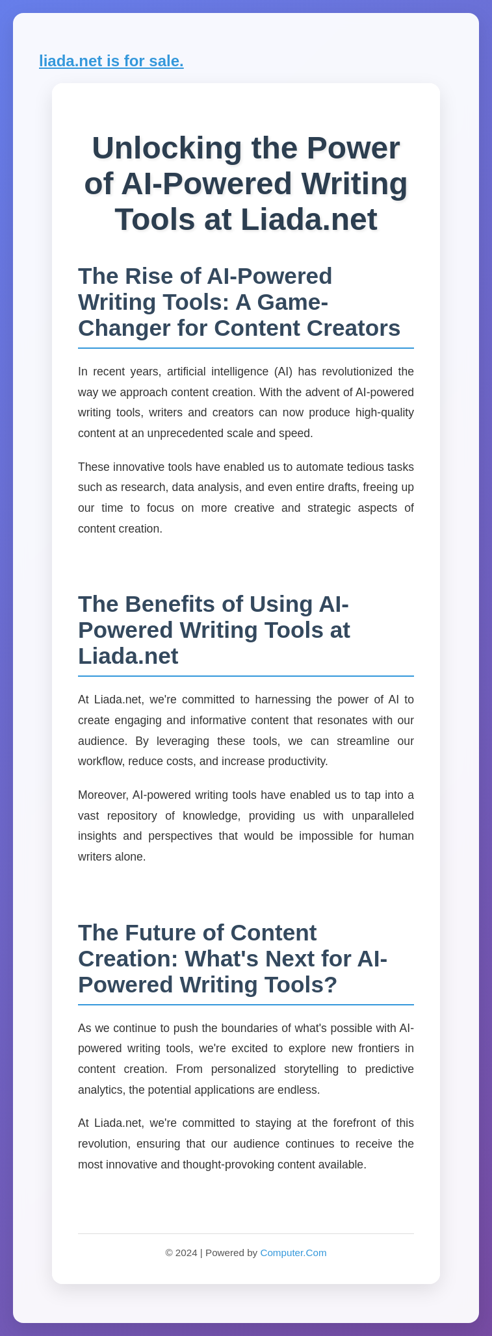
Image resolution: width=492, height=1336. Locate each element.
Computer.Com (293, 1252)
